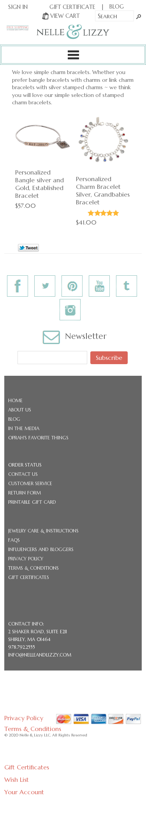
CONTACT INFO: (26, 624)
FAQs (14, 540)
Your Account (24, 792)
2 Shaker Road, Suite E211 (37, 631)
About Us (19, 410)
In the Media (23, 428)
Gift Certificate (72, 6)
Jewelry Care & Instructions (43, 531)
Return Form (24, 493)
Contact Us (23, 474)
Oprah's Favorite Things (38, 438)
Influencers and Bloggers (41, 549)
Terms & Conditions (33, 568)
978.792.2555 (21, 647)
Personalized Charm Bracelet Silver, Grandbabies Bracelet (103, 190)
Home (15, 400)
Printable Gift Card (32, 502)
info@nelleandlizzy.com (39, 655)
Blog (14, 419)
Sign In (18, 6)
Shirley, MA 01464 (29, 639)
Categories (73, 54)
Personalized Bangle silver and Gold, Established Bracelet (39, 183)
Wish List (16, 779)
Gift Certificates (28, 577)
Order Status (25, 465)
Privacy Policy (25, 559)
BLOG (116, 6)
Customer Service (30, 483)
